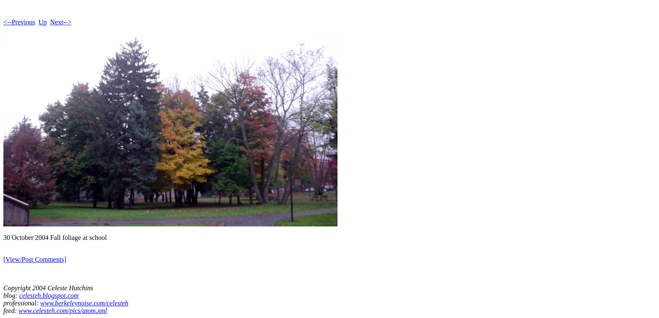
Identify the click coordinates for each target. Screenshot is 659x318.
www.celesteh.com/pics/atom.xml (62, 310)
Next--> (60, 22)
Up (43, 22)
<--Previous (19, 22)
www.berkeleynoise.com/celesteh (84, 303)
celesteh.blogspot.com (49, 295)
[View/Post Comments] (34, 259)
